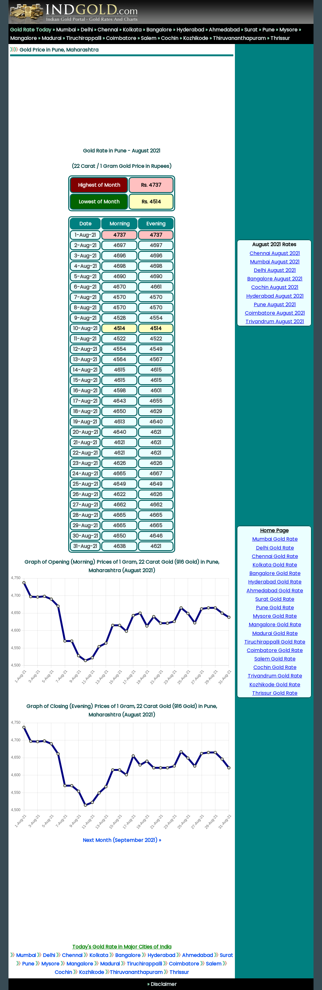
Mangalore (23, 38)
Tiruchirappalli (83, 38)
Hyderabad (190, 29)
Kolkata (132, 29)
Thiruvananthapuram (239, 38)
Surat (251, 29)
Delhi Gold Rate (275, 547)
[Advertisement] (121, 100)
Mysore (288, 29)
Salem (148, 38)
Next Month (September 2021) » (122, 840)
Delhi (86, 29)
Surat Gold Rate (274, 599)
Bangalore (159, 29)
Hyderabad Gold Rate (275, 581)
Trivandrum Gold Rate (275, 675)
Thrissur (280, 38)
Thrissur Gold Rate (274, 693)
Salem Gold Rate (275, 658)
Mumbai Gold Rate (275, 539)
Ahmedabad (224, 29)
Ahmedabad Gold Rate (275, 590)
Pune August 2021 (275, 304)
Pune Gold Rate (275, 607)
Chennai (107, 29)
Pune (268, 29)
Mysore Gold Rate (275, 616)
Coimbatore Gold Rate (275, 650)
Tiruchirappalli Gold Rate (274, 641)
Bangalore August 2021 (275, 278)
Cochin (169, 38)
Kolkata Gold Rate (275, 564)
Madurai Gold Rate (275, 633)
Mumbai (66, 29)
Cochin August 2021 (274, 287)
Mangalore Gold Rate (275, 624)
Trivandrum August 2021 (275, 321)
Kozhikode (195, 38)
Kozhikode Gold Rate (274, 684)
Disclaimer (163, 984)
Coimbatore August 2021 (275, 313)
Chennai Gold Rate (275, 556)
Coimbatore (121, 38)
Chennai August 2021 (275, 253)
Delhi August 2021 (275, 270)
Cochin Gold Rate (275, 667)
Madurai (51, 38)
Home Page (274, 530)
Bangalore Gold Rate (275, 573)
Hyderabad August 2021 (275, 296)
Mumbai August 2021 (275, 261)
